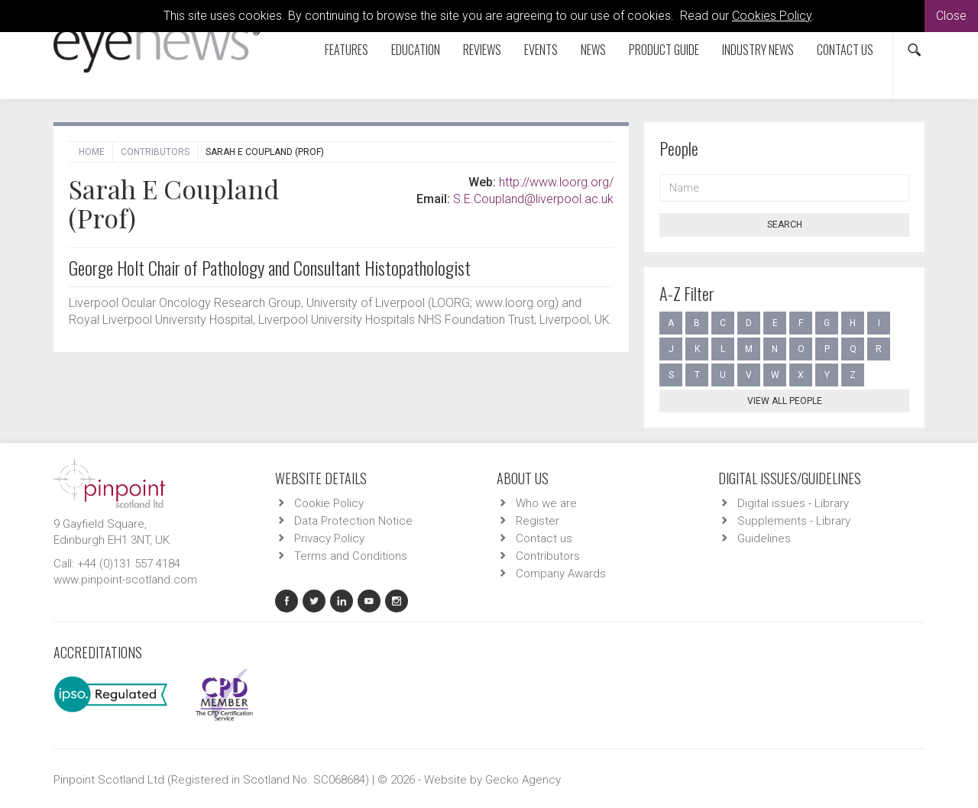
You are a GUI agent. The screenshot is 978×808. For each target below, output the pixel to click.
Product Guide (664, 49)
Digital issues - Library (793, 503)
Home (92, 152)
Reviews (482, 49)
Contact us (845, 49)
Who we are (546, 503)
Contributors (155, 152)
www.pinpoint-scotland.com (125, 580)
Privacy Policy (329, 538)
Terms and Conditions (350, 556)
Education (415, 49)
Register (537, 521)
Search (784, 224)
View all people (784, 401)
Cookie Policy (329, 503)
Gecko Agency (523, 780)
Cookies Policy (771, 15)
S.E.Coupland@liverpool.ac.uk (533, 199)
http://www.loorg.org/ (556, 182)
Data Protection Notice (353, 521)
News (593, 49)
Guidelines (764, 538)
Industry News (758, 49)
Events (541, 49)
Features (346, 49)
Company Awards (561, 573)
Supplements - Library (793, 521)
